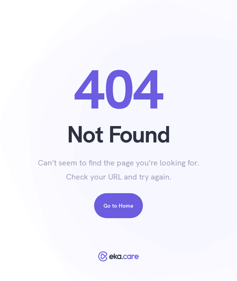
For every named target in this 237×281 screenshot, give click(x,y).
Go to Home (118, 205)
